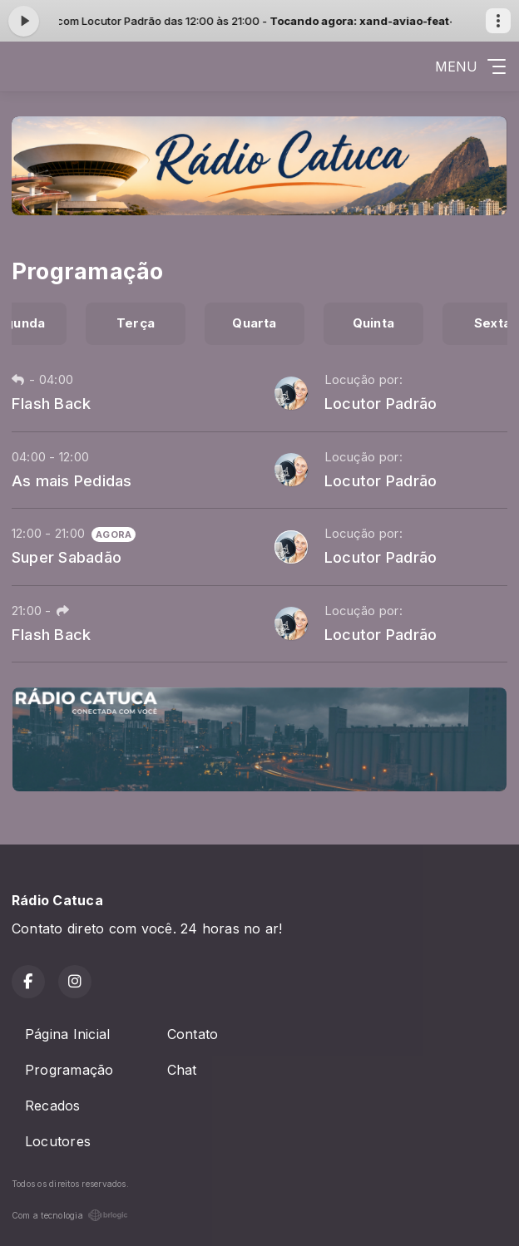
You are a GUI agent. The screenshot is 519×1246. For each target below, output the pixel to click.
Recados (53, 1105)
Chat (182, 1069)
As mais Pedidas (72, 480)
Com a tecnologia (70, 1215)
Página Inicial (67, 1034)
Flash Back (51, 403)
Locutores (58, 1141)
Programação (69, 1069)
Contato (193, 1034)
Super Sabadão (66, 557)
